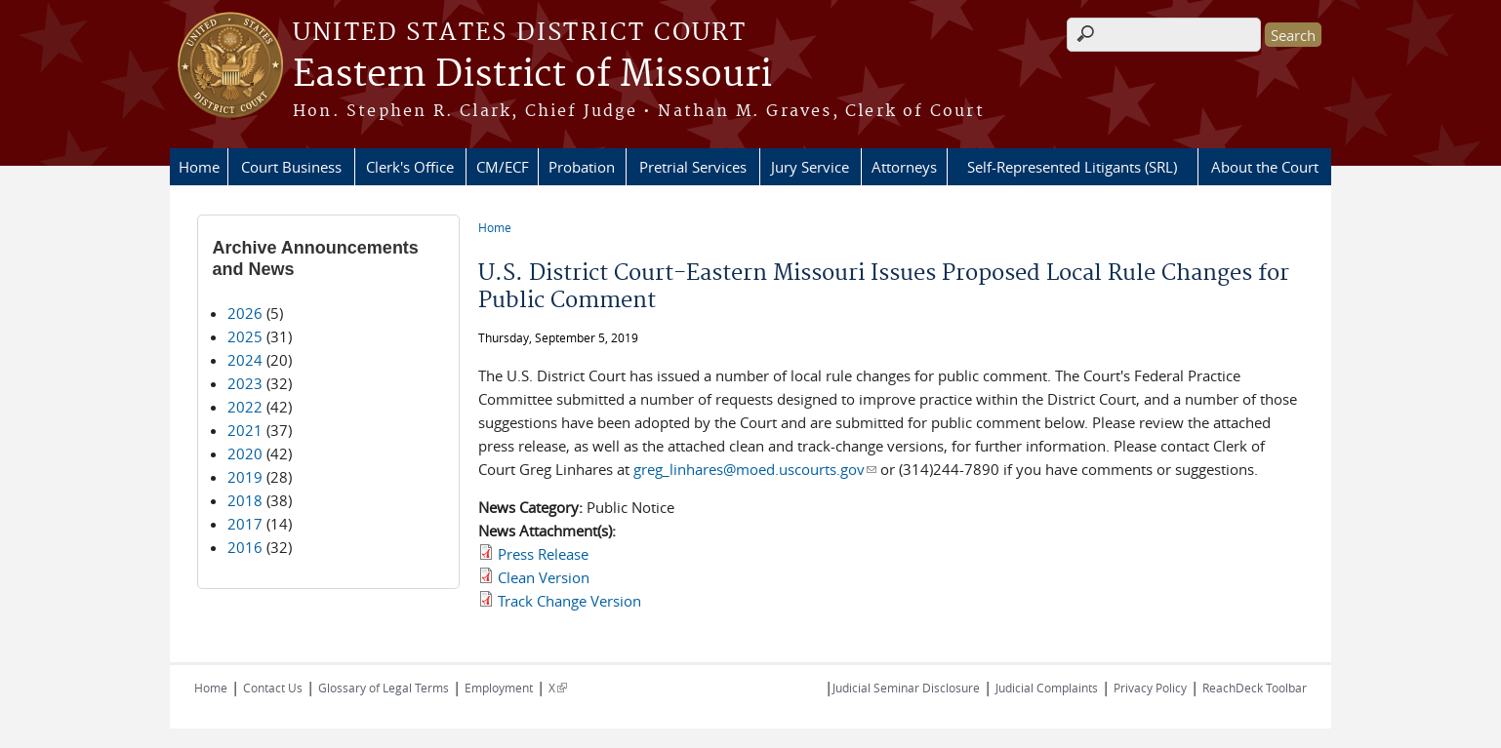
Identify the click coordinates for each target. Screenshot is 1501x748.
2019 (245, 477)
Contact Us (273, 687)
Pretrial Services (693, 167)
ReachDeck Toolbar (1254, 687)
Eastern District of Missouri (532, 75)
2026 (245, 313)
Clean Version (543, 577)
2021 (245, 430)
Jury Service (810, 167)
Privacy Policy (1150, 687)
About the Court (1264, 167)
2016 (245, 547)
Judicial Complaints (1046, 687)
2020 (245, 453)
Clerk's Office (410, 167)
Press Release (543, 554)
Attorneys (904, 167)
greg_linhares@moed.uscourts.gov (754, 469)
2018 (245, 500)
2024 (245, 360)
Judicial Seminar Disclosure (906, 687)
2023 (245, 383)
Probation (581, 167)
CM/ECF (502, 167)
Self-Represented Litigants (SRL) (1072, 167)
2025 (245, 336)
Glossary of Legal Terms (383, 687)
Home (199, 167)
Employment (499, 687)
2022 (245, 406)
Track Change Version (569, 600)
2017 (245, 523)
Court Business (291, 167)
